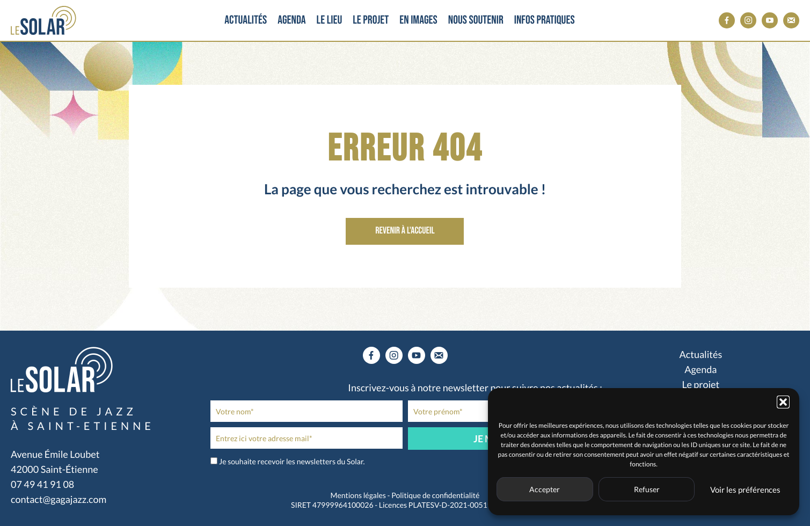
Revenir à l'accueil (404, 231)
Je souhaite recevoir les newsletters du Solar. (292, 461)
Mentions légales (358, 495)
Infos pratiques (561, 20)
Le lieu (334, 20)
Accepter (544, 489)
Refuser (647, 489)
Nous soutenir (492, 20)
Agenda (291, 20)
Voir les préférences (745, 489)
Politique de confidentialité (435, 495)
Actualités (241, 20)
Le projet (381, 20)
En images (433, 20)
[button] (783, 402)
